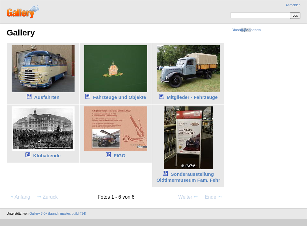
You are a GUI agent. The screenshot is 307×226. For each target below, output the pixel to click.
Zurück (47, 197)
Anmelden (293, 5)
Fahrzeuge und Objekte (119, 97)
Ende (213, 197)
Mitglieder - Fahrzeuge (192, 97)
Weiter (188, 197)
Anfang (19, 197)
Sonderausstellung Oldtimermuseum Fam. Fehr (188, 177)
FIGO (119, 155)
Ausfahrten (47, 97)
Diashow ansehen (246, 30)
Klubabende (46, 155)
